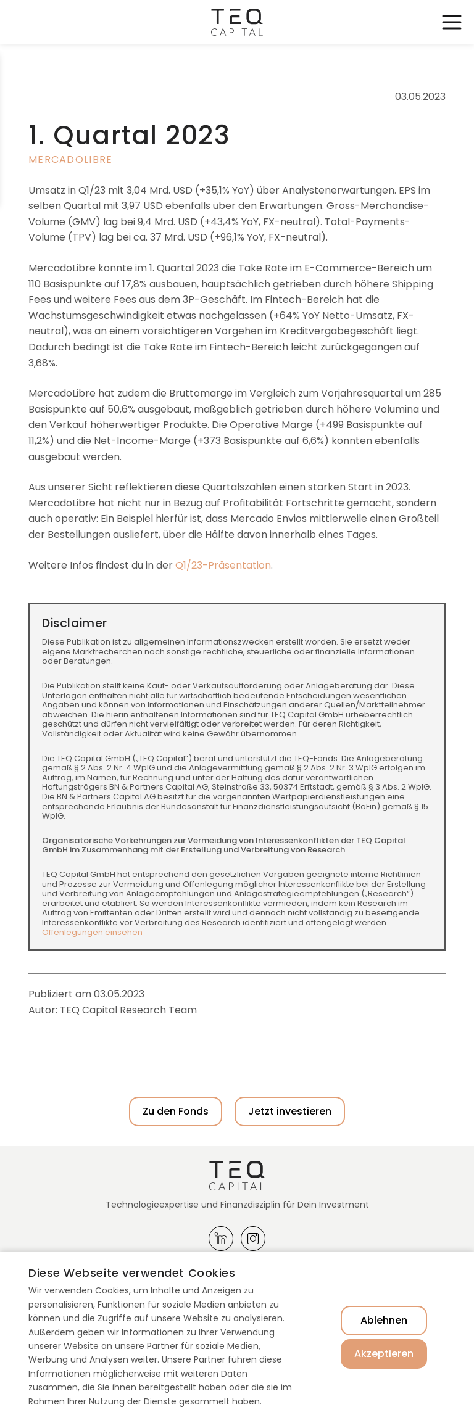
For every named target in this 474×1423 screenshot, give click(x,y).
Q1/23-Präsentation (223, 565)
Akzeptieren (384, 1354)
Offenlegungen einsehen (92, 932)
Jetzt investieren (289, 1111)
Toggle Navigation (452, 22)
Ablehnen (383, 1320)
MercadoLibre (70, 159)
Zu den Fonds (176, 1111)
